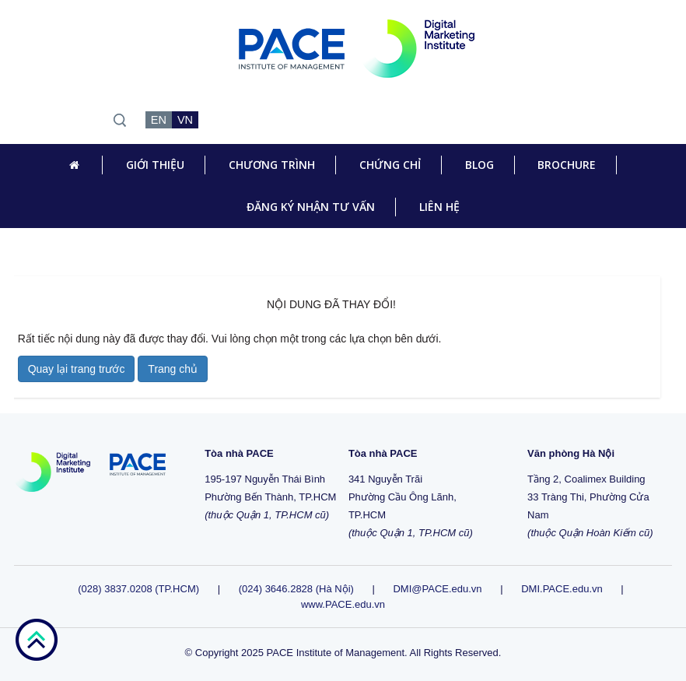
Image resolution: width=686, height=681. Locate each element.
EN (158, 120)
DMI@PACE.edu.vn (437, 589)
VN (185, 120)
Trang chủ (173, 369)
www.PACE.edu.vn (343, 604)
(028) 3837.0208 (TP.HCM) (139, 589)
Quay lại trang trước (76, 369)
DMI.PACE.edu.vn (562, 589)
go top (36, 639)
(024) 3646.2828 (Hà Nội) (296, 589)
